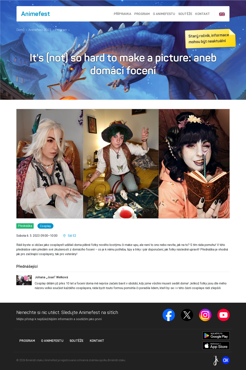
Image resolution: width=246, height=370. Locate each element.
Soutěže (185, 14)
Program (142, 14)
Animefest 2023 (39, 30)
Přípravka (122, 14)
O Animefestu (164, 14)
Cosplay (45, 226)
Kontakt (202, 14)
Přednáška (25, 226)
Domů (20, 30)
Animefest (35, 14)
